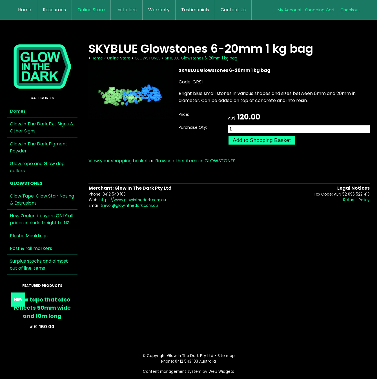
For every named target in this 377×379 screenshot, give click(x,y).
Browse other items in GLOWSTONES (195, 161)
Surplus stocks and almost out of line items (39, 264)
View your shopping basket (118, 161)
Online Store (91, 9)
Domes (18, 111)
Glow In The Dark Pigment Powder (38, 147)
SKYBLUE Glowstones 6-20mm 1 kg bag (201, 58)
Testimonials (195, 9)
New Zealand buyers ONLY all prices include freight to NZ (41, 219)
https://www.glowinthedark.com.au (132, 200)
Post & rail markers (31, 248)
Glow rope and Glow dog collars (37, 167)
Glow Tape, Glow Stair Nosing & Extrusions (42, 199)
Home (24, 9)
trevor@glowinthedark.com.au (129, 205)
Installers (126, 9)
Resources (54, 9)
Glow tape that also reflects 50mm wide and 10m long (42, 308)
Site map (226, 355)
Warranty (159, 9)
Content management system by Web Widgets (188, 371)
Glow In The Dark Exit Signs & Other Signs (41, 127)
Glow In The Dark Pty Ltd (190, 355)
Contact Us (233, 9)
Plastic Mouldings (29, 235)
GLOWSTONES (26, 183)
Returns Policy (356, 200)
